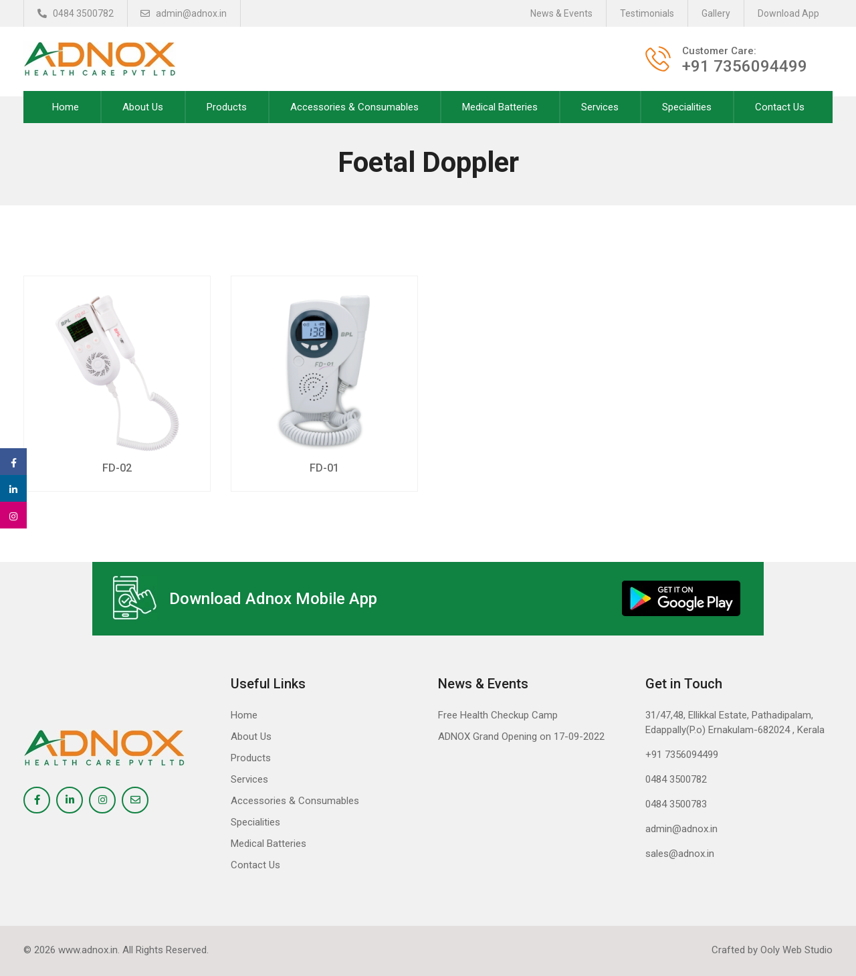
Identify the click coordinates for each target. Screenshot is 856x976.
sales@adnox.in (679, 854)
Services (600, 107)
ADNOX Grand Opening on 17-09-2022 (521, 736)
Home (65, 107)
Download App (788, 13)
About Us (142, 107)
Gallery (716, 13)
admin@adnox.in (184, 13)
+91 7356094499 (681, 755)
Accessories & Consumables (354, 107)
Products (227, 107)
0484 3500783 (676, 804)
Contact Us (780, 107)
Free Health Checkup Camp (498, 715)
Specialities (687, 107)
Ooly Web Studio (796, 950)
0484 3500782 (75, 13)
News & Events (561, 13)
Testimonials (647, 13)
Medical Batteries (500, 107)
